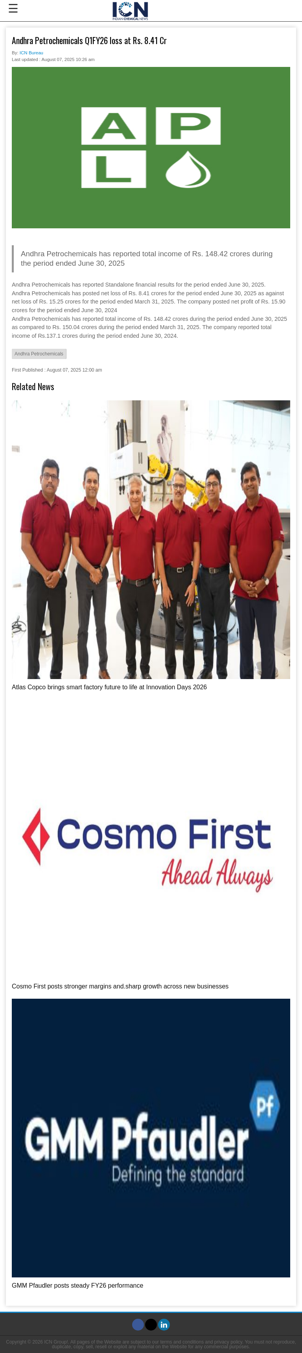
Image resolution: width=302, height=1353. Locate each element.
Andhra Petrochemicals (39, 354)
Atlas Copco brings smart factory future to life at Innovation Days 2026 (109, 687)
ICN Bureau (31, 52)
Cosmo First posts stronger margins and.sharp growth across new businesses (120, 986)
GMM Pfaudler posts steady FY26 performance (77, 1285)
